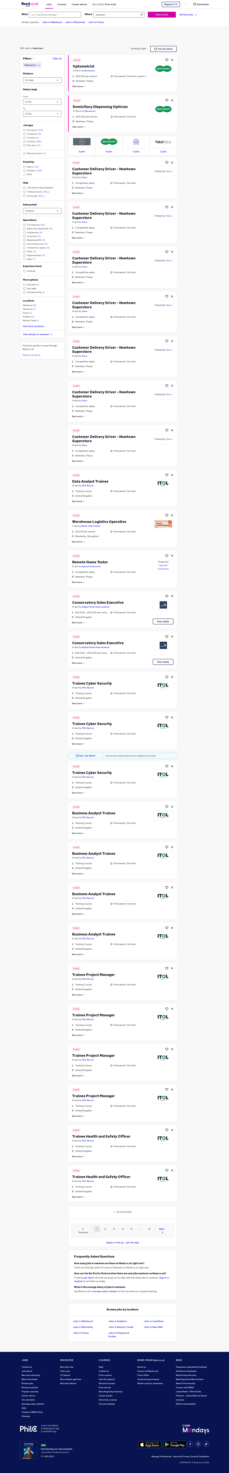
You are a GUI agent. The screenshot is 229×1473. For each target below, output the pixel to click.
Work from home (29, 1379)
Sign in (163, 1277)
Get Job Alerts (86, 755)
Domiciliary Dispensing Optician (100, 106)
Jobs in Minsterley (75, 22)
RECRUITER (66, 1360)
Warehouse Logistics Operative (99, 521)
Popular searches (30, 1391)
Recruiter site (66, 1367)
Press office (143, 1375)
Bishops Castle (31, 320)
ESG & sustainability (186, 1404)
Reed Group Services (186, 1375)
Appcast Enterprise (91, 566)
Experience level (32, 266)
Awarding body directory (111, 1391)
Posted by (28, 161)
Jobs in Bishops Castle (120, 1327)
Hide (25, 182)
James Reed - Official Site (188, 1391)
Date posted (30, 204)
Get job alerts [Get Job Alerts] (163, 49)
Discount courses (107, 1383)
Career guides (105, 1395)
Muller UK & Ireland (90, 526)
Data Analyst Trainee (90, 481)
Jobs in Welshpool (52, 22)
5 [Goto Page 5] (131, 1228)
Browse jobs (188, 14)
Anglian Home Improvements (96, 606)
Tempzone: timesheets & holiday (191, 1367)
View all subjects (107, 1379)
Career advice (28, 1395)
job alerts (89, 1277)
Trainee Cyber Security (92, 683)
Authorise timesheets (186, 1371)
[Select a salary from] (42, 102)
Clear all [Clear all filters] (57, 58)
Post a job (65, 1371)
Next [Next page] (161, 1230)
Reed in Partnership (185, 1383)
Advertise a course (108, 1399)
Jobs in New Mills (153, 1327)
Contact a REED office (32, 1412)
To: (24, 108)
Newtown (38, 48)
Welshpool (29, 305)
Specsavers (89, 70)
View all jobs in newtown (38, 334)
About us (141, 1367)
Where (88, 14)
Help (24, 1408)
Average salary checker (33, 1404)
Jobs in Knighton (117, 1321)
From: (25, 96)
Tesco (84, 177)
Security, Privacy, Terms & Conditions (191, 1456)
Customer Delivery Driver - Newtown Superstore (104, 171)
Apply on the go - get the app (122, 1242)
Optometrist (83, 66)
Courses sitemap (107, 1404)
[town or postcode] (118, 15)
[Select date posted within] (42, 211)
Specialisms (30, 220)
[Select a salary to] (42, 114)
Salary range (30, 89)
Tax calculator (28, 1399)
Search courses (31, 354)
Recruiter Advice (68, 1383)
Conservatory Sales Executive (98, 602)
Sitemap (26, 1416)
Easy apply (163, 621)
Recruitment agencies (70, 1379)
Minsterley (29, 309)
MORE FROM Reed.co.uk (151, 1360)
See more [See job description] (79, 86)
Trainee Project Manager (93, 974)
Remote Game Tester (90, 562)
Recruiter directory (31, 1375)
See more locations (33, 326)
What (25, 14)
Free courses (105, 1387)
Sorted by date (138, 48)
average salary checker (104, 1291)
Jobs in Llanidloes (154, 1321)
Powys (27, 313)
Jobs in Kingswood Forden (118, 1334)
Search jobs (162, 14)
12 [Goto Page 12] (149, 1228)
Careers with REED (185, 1387)
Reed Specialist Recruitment (189, 1379)
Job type (28, 125)
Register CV (170, 4)
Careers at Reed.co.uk (147, 1371)
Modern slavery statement (150, 1383)
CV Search (65, 1375)
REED (179, 1360)
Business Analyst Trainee (93, 813)
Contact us (27, 1367)
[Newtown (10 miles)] (32, 65)
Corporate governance (148, 1379)
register (78, 1281)
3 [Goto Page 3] (114, 1228)
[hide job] (172, 60)
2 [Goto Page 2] (105, 1228)
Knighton (29, 316)
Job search (27, 1371)
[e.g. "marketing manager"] (55, 15)
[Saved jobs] (201, 4)
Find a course (105, 1375)
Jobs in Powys (96, 22)
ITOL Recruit (88, 485)
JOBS (25, 1360)
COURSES (104, 1360)
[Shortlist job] (167, 60)
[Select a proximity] (42, 80)
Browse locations (30, 1387)
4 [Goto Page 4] (122, 1228)
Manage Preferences (161, 1456)
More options (30, 279)
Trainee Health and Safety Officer (101, 1136)
